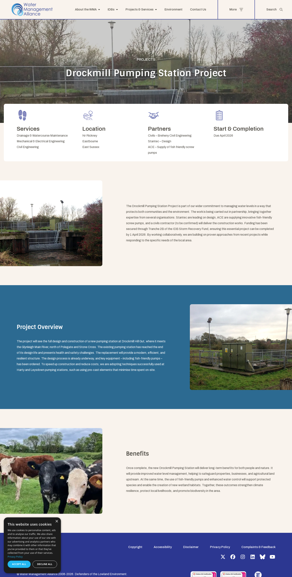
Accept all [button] (19, 564)
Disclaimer (191, 547)
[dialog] (32, 545)
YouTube (272, 557)
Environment (173, 9)
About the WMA (86, 9)
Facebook (233, 557)
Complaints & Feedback (258, 547)
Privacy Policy (220, 547)
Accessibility (163, 547)
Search (274, 9)
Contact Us (198, 9)
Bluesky (262, 557)
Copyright (135, 547)
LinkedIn (253, 557)
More (236, 9)
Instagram (243, 557)
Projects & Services (140, 9)
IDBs (111, 9)
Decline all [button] (45, 564)
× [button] (56, 521)
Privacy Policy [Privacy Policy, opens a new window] (15, 556)
